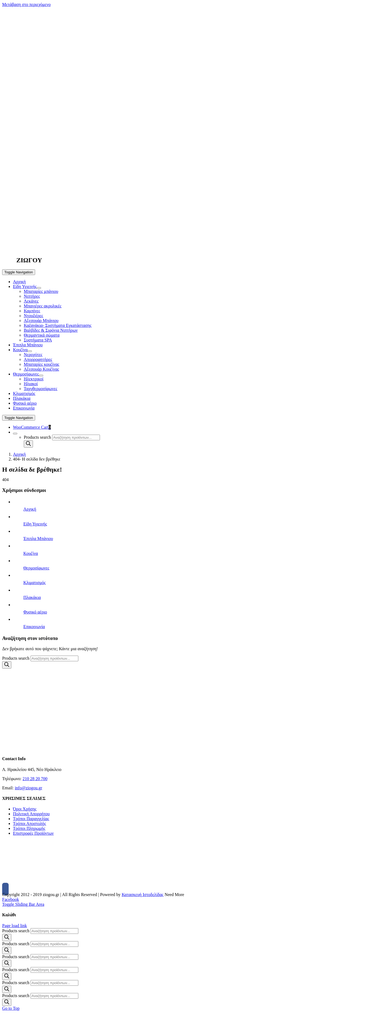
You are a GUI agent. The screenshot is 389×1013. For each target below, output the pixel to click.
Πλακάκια (32, 597)
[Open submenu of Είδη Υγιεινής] (39, 288)
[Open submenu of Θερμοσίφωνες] (41, 375)
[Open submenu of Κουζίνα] (30, 351)
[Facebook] (5, 889)
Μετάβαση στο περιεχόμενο (26, 4)
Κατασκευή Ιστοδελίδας (142, 894)
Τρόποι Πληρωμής (29, 828)
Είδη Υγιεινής (35, 524)
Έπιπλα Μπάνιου (38, 538)
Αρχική (29, 509)
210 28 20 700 (34, 778)
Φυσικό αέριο (35, 612)
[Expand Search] (15, 433)
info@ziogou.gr (28, 788)
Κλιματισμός (34, 582)
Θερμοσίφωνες (36, 568)
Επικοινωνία (34, 626)
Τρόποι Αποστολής (29, 823)
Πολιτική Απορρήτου (31, 813)
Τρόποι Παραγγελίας (31, 818)
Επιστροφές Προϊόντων (33, 833)
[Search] (28, 444)
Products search (37, 437)
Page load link (14, 925)
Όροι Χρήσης (24, 809)
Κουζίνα (30, 553)
